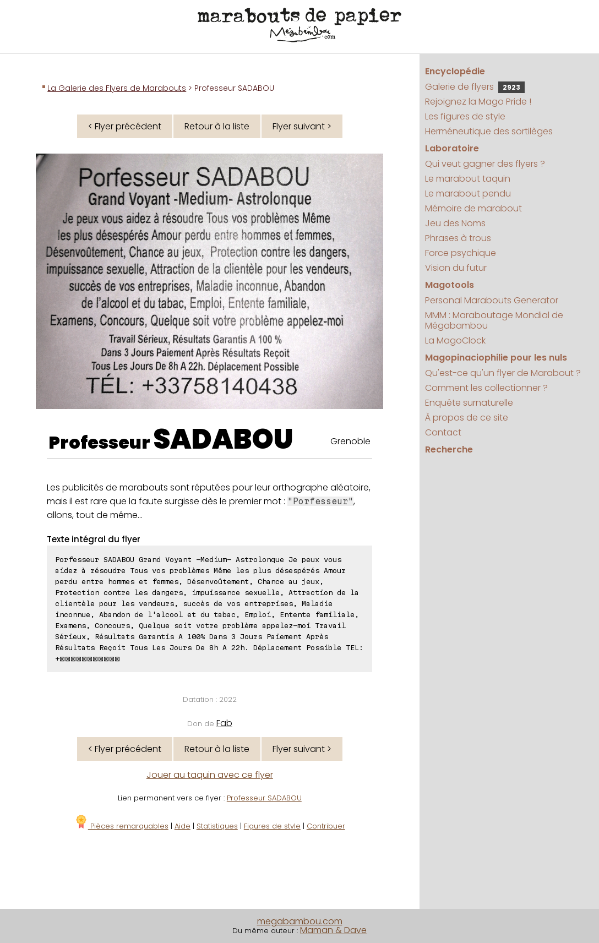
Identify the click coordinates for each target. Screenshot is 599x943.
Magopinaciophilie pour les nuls (496, 357)
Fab (224, 723)
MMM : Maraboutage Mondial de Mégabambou (494, 320)
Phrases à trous (458, 238)
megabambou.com (299, 921)
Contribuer (326, 826)
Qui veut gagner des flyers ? (485, 163)
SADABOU (223, 439)
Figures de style (272, 826)
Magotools (449, 285)
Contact (443, 432)
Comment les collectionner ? (486, 387)
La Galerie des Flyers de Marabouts (116, 88)
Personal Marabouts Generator (491, 300)
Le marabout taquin (467, 178)
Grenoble (350, 441)
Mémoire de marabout (473, 208)
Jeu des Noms (455, 223)
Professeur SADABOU (264, 798)
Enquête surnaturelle (469, 402)
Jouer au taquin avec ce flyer (209, 774)
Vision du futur (456, 267)
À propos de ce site (466, 417)
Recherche (449, 449)
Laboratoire (452, 148)
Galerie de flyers (475, 86)
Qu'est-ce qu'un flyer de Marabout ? (503, 373)
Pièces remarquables (121, 826)
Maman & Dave (333, 930)
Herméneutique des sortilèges (489, 131)
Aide (182, 826)
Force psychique (460, 253)
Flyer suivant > (302, 126)
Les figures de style (465, 116)
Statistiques (217, 826)
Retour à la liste (216, 126)
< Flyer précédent (124, 126)
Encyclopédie (455, 71)
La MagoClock (455, 340)
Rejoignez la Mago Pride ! (478, 101)
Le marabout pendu (468, 193)
